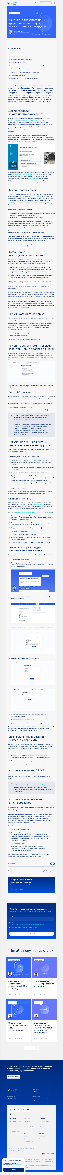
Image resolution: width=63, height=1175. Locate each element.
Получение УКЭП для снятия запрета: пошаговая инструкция (29, 69)
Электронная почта (14, 918)
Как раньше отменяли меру (19, 63)
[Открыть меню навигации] (54, 3)
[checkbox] (10, 925)
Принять (13, 1169)
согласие (17, 925)
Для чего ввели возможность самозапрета (24, 53)
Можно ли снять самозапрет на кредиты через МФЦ (27, 72)
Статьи (16, 9)
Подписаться (31, 936)
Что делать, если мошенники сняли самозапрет (25, 79)
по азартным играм (34, 178)
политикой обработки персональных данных (33, 927)
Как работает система (17, 56)
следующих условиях (32, 931)
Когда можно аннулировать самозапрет (23, 60)
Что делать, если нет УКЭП (19, 76)
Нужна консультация (13, 1079)
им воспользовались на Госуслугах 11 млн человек (26, 175)
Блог (10, 9)
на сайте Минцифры (38, 505)
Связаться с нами (45, 3)
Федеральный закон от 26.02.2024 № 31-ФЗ (27, 121)
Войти (36, 3)
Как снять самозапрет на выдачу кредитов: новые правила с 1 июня (31, 66)
